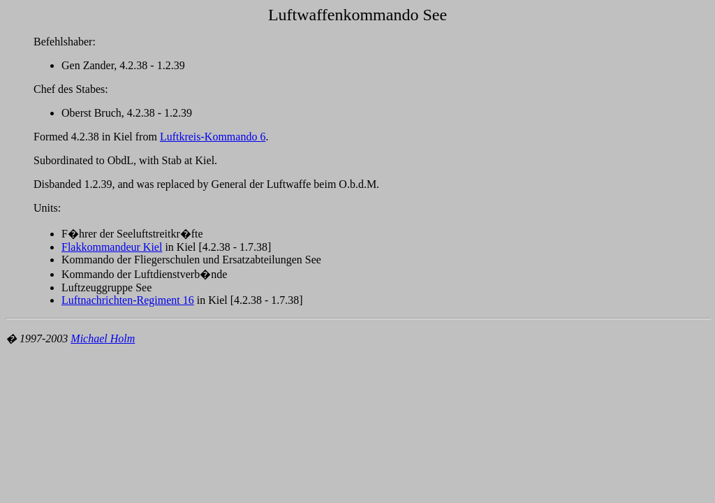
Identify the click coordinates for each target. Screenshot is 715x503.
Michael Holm (103, 338)
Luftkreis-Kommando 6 (213, 137)
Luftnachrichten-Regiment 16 (127, 300)
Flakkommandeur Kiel (111, 247)
